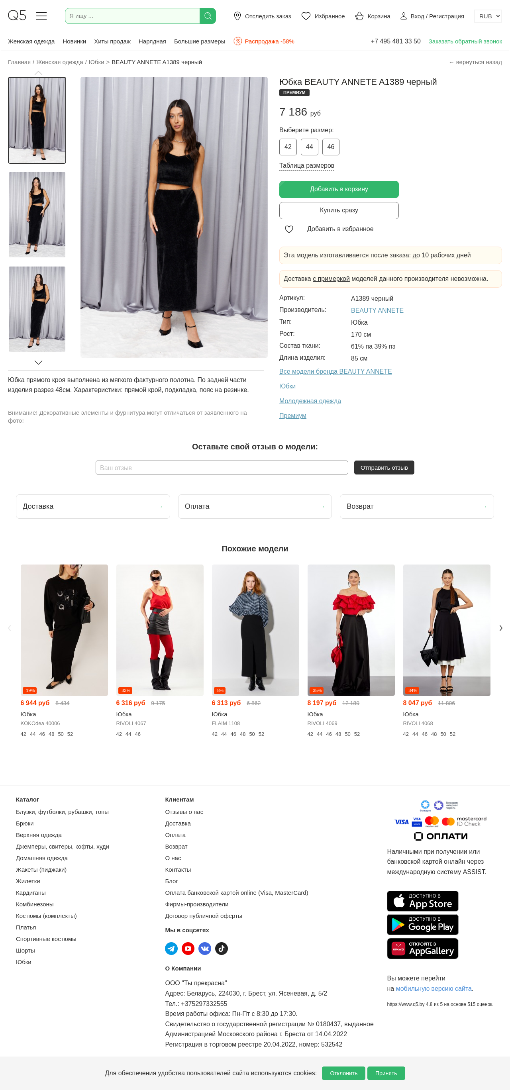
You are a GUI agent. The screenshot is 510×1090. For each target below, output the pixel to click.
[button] (38, 73)
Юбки (23, 962)
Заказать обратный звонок (465, 41)
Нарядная (152, 41)
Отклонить (343, 1073)
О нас (173, 858)
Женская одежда (31, 41)
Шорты (25, 950)
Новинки (74, 41)
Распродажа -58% (263, 41)
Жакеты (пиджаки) (41, 869)
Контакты (178, 869)
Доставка (177, 823)
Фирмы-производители (196, 904)
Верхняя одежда (39, 834)
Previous (9, 628)
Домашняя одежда (42, 858)
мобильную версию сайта (434, 988)
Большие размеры (200, 41)
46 (331, 146)
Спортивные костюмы (46, 938)
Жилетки (28, 881)
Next (501, 628)
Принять (386, 1073)
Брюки (24, 823)
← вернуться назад (475, 62)
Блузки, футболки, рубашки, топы (62, 811)
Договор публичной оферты (203, 915)
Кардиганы (31, 892)
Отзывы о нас (184, 811)
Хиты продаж (112, 41)
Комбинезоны (35, 904)
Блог (171, 881)
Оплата (175, 834)
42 (288, 146)
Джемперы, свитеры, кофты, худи (62, 846)
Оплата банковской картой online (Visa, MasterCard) (236, 892)
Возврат (176, 846)
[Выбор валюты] (488, 16)
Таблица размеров (306, 165)
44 (309, 146)
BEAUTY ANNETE (377, 310)
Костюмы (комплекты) (46, 915)
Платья (26, 927)
